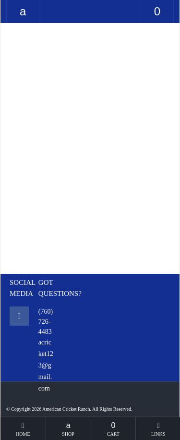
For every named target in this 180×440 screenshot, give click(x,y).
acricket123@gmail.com (45, 365)
